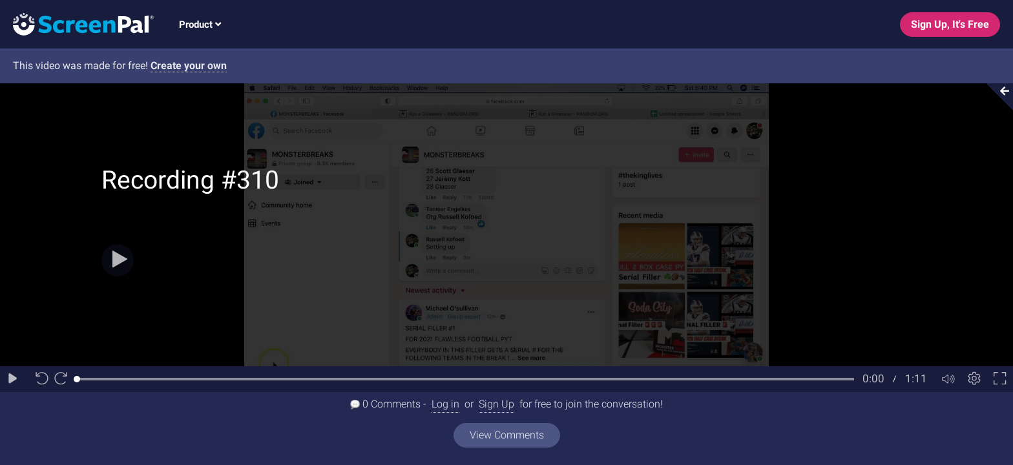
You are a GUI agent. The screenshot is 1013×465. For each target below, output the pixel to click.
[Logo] (77, 23)
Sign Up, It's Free (950, 24)
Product (200, 24)
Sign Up (496, 404)
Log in (445, 404)
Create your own (189, 65)
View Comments (507, 435)
